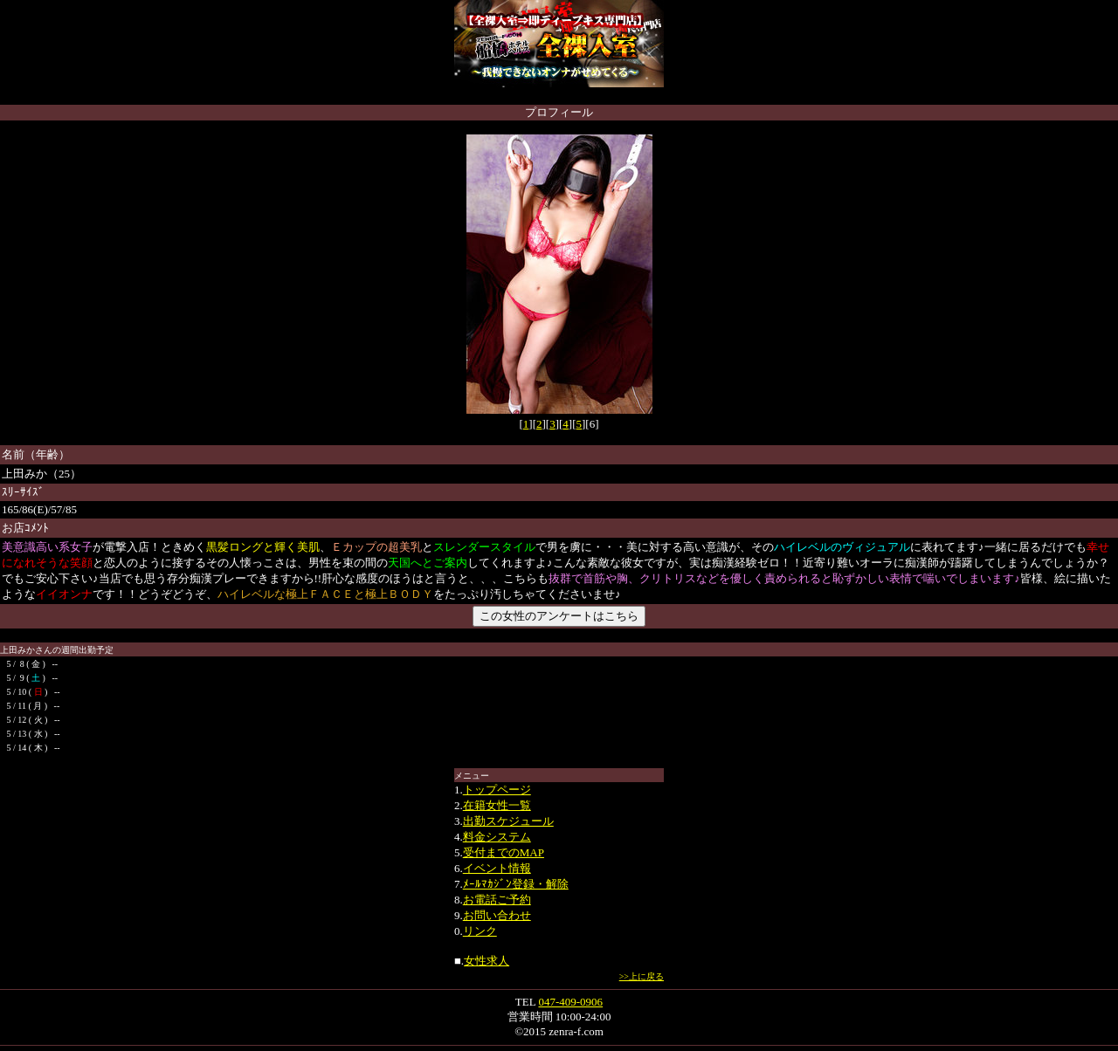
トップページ (497, 789)
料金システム (497, 836)
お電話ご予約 (497, 899)
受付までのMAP (503, 852)
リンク (480, 931)
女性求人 (486, 960)
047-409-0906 (570, 1001)
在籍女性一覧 (497, 805)
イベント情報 (497, 868)
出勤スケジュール (508, 821)
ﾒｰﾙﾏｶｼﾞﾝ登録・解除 (516, 883)
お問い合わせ (497, 915)
